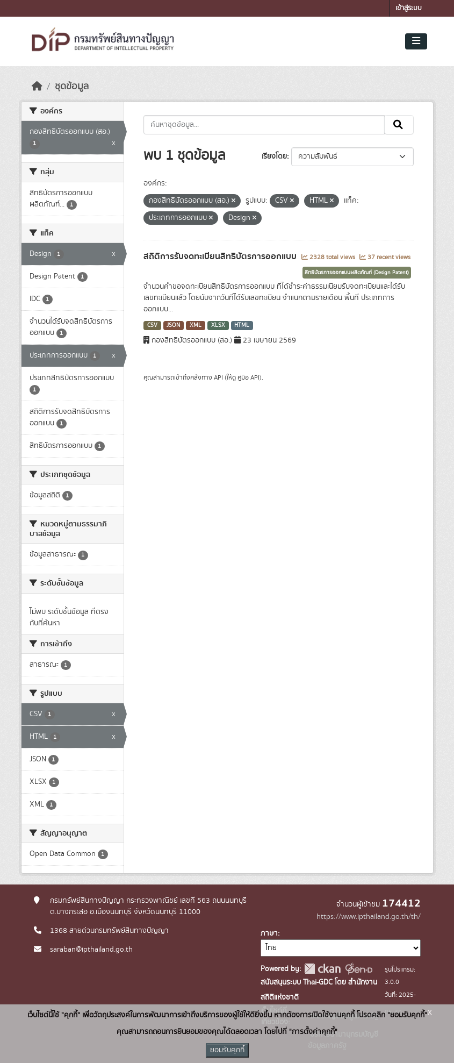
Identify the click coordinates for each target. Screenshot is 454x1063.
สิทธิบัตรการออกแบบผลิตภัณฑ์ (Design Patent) (357, 272)
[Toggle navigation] (416, 41)
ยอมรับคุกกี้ (227, 1050)
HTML (241, 325)
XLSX (218, 325)
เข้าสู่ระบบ (408, 8)
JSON (173, 325)
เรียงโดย (274, 156)
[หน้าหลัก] (37, 87)
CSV (152, 325)
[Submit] (399, 124)
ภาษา (269, 933)
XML (195, 325)
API (218, 377)
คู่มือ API (248, 377)
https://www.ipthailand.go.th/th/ (368, 916)
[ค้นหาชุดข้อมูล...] (264, 124)
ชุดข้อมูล (72, 87)
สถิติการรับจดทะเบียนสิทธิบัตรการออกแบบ (221, 256)
